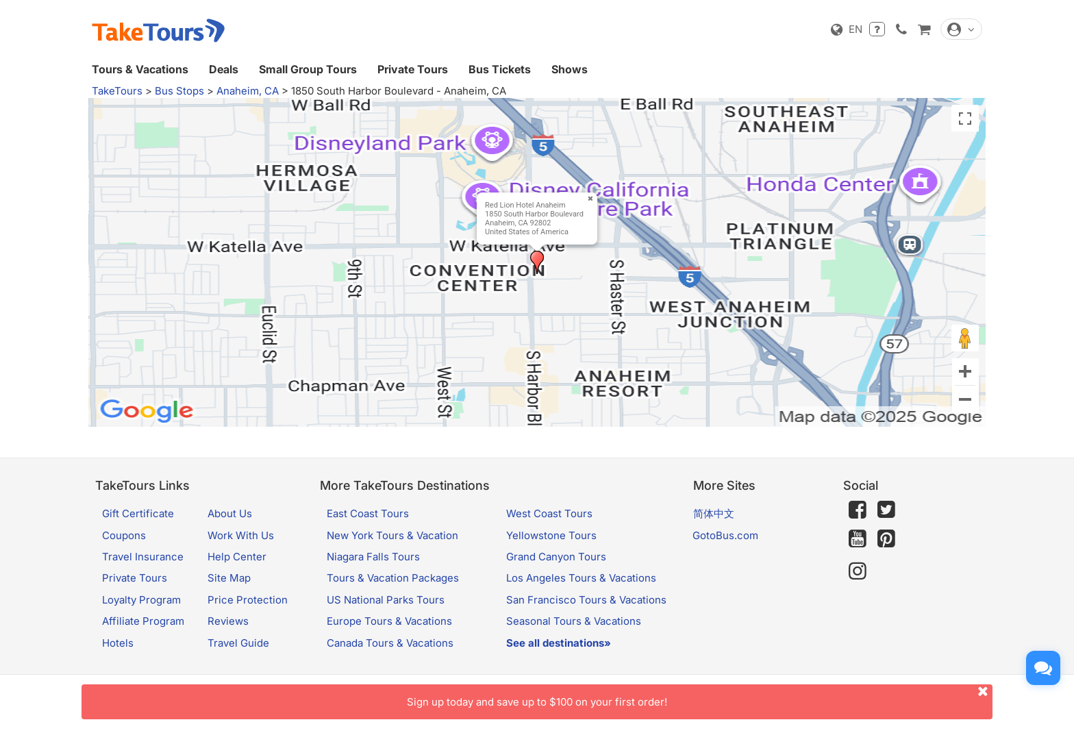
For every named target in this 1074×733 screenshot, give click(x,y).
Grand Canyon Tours (556, 556)
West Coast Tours (549, 513)
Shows (569, 69)
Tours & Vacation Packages (393, 577)
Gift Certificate (138, 513)
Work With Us (241, 535)
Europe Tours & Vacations (389, 621)
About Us (230, 513)
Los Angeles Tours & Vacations (581, 577)
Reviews (228, 621)
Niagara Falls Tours (373, 556)
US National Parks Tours (386, 599)
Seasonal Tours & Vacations (573, 621)
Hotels (118, 642)
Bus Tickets (500, 69)
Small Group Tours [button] (308, 69)
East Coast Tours (368, 513)
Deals (223, 69)
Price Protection (248, 599)
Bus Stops (179, 90)
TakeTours (117, 90)
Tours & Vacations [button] (140, 69)
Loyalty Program (141, 599)
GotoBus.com (725, 535)
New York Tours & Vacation (392, 535)
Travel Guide (238, 642)
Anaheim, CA (247, 90)
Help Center (237, 556)
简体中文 (713, 513)
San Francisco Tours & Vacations (586, 599)
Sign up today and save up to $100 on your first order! (699, 696)
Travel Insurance (143, 556)
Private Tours (412, 69)
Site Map (229, 577)
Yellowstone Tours (551, 535)
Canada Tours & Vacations (390, 642)
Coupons (124, 535)
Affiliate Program (143, 621)
